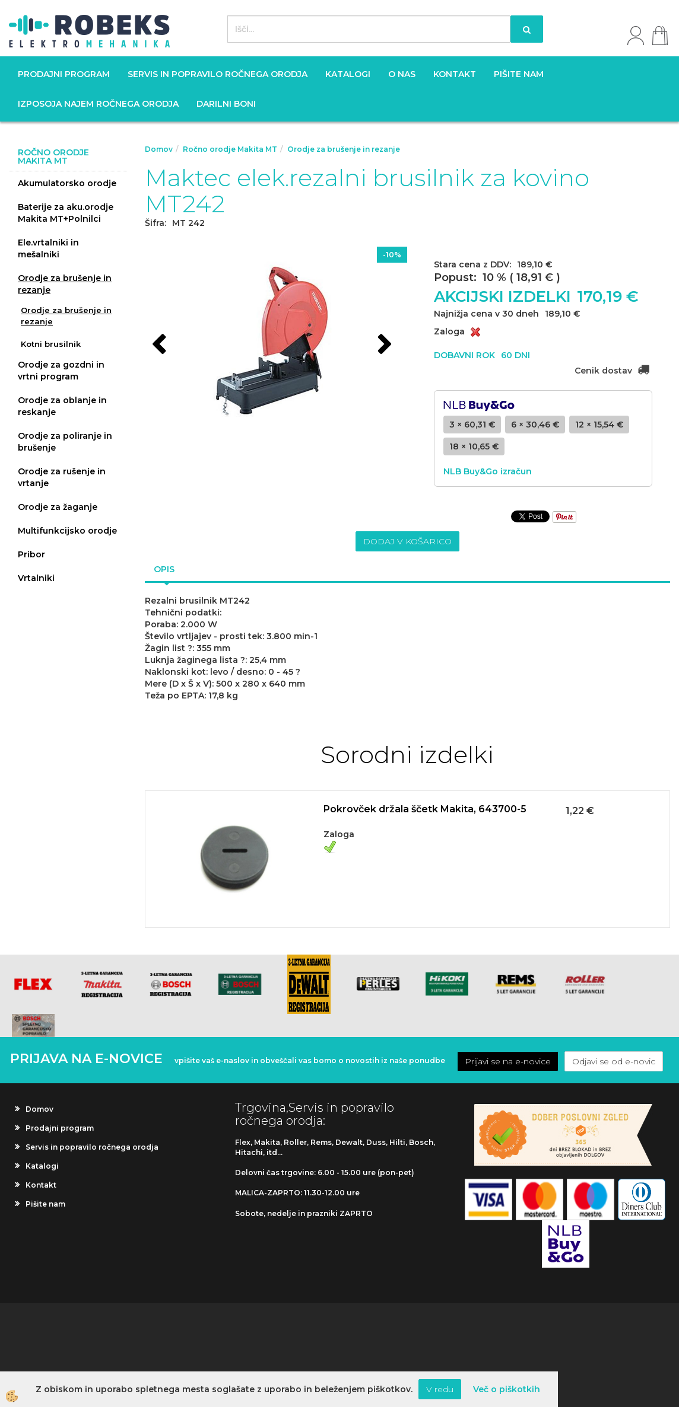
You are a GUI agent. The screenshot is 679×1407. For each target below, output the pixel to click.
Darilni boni (226, 103)
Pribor (31, 554)
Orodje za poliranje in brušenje (65, 441)
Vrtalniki (36, 578)
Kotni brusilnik (51, 344)
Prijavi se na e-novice (508, 1061)
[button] (383, 345)
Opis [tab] (164, 569)
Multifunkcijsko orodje (67, 530)
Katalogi (347, 74)
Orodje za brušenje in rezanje (65, 284)
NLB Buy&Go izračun (487, 471)
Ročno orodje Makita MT (230, 149)
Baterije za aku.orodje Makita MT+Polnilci (65, 213)
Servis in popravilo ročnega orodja (217, 74)
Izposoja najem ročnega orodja (98, 103)
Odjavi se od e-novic (613, 1061)
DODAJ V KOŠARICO (407, 541)
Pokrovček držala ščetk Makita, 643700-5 (424, 809)
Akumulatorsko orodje (67, 183)
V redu (439, 1389)
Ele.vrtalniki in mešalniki (48, 248)
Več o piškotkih (506, 1389)
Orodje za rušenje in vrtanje (62, 477)
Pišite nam (519, 74)
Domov (159, 149)
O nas (401, 74)
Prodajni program (64, 74)
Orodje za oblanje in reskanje (62, 406)
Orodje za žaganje (57, 507)
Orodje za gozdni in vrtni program (61, 370)
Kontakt (454, 74)
